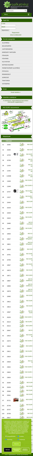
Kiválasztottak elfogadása (16, 450)
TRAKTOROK (6, 80)
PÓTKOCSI (5, 71)
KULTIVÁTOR (6, 61)
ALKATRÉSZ (5, 42)
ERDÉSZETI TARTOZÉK (9, 52)
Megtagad (8, 449)
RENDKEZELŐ (6, 74)
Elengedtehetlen (10, 436)
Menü (6, 14)
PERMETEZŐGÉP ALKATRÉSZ (11, 68)
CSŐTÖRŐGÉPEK (7, 49)
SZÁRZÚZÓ (5, 77)
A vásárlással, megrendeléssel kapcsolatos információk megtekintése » (15, 101)
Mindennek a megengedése (25, 450)
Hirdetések (21, 439)
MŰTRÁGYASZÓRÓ (7, 65)
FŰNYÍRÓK (5, 58)
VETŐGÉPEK (6, 83)
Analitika (21, 436)
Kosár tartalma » (16, 92)
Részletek (16, 444)
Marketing (8, 439)
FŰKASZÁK (5, 55)
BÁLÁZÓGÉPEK (6, 46)
